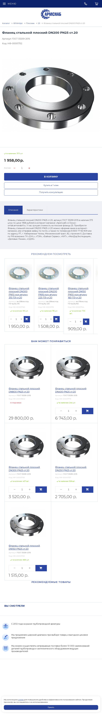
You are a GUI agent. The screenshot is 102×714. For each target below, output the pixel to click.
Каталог (6, 23)
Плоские (30, 23)
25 (39, 23)
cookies (21, 700)
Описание (13, 210)
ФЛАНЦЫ (18, 23)
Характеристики (35, 210)
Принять (51, 707)
